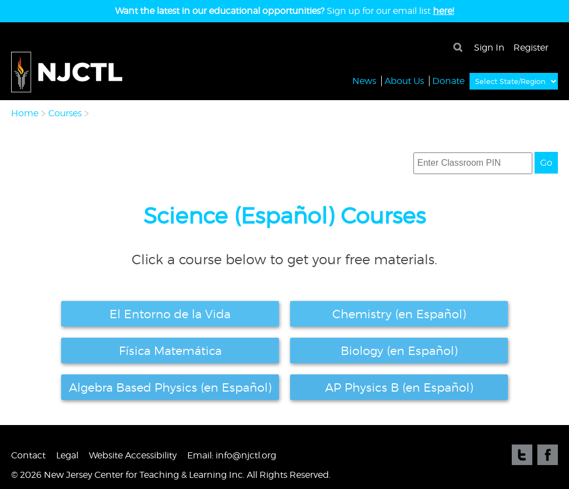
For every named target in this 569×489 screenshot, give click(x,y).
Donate (448, 80)
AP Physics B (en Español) (399, 387)
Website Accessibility (133, 455)
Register (530, 47)
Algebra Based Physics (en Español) (170, 387)
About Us (404, 80)
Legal (67, 455)
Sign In (489, 47)
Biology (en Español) (399, 350)
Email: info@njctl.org (231, 455)
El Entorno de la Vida (170, 314)
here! (443, 11)
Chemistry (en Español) (399, 314)
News (364, 80)
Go (546, 162)
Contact (28, 455)
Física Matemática (170, 350)
